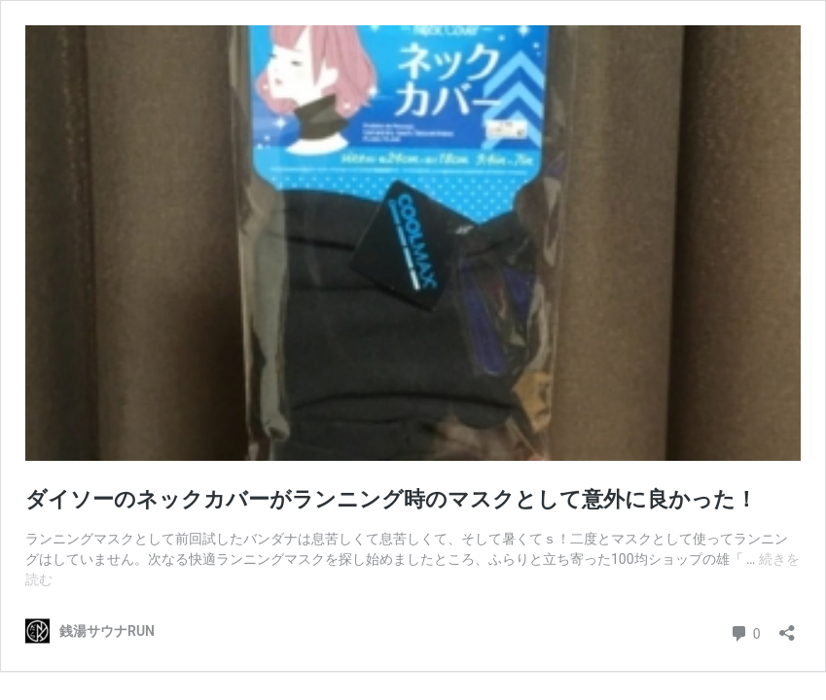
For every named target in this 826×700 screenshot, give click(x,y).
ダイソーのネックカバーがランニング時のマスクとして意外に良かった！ (391, 499)
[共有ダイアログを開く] (787, 627)
